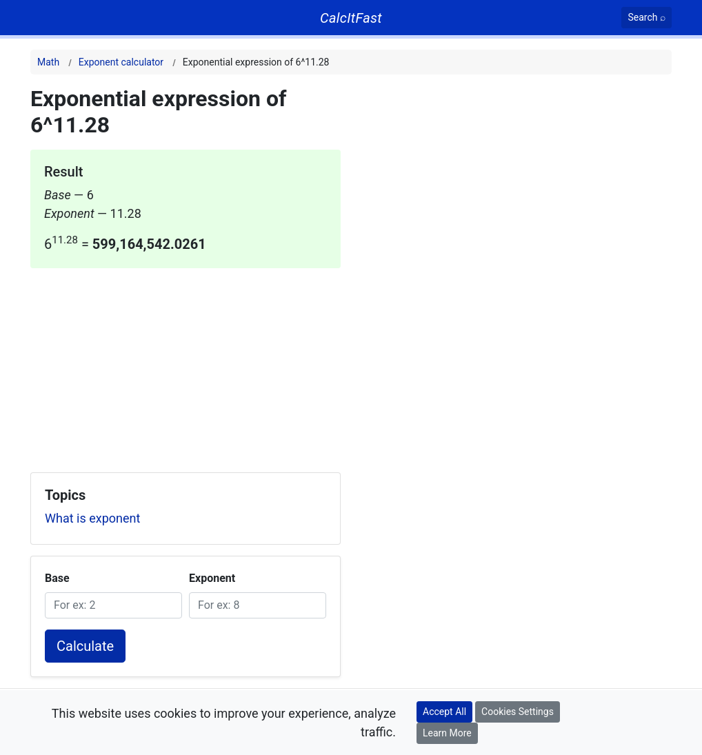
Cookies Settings (517, 711)
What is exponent (92, 518)
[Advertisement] (185, 364)
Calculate (85, 646)
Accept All (444, 711)
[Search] (646, 17)
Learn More (447, 732)
